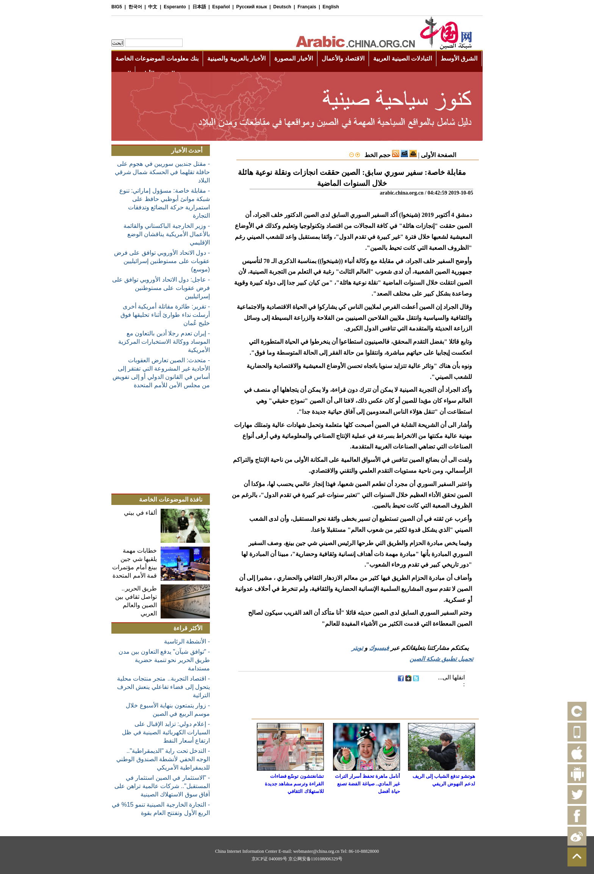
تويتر (357, 648)
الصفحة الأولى (438, 155)
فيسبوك (379, 648)
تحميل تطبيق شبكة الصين (441, 659)
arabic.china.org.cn (402, 193)
